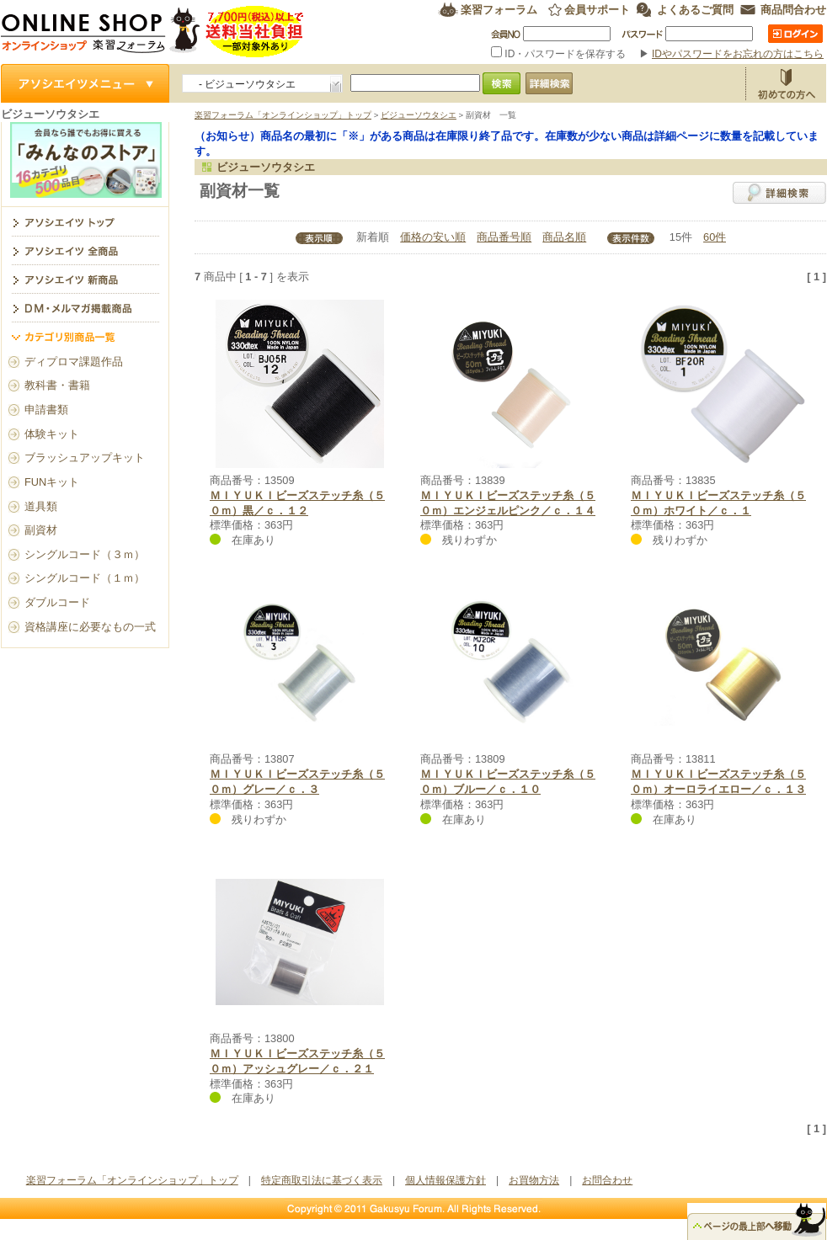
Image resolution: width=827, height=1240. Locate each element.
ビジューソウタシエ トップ (85, 221)
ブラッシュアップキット (84, 457)
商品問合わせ (793, 9)
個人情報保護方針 (445, 1180)
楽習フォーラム (499, 9)
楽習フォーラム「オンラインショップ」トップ (283, 115)
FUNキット (51, 482)
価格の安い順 (433, 237)
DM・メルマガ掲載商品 (85, 307)
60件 (714, 237)
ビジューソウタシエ (418, 115)
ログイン (795, 33)
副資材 (40, 530)
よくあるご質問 (695, 9)
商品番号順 (504, 237)
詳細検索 (779, 193)
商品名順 (564, 237)
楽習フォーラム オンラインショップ (153, 31)
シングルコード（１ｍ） (84, 578)
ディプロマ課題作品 (73, 361)
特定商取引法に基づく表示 (321, 1180)
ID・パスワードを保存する (560, 54)
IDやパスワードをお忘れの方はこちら (738, 54)
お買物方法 (785, 83)
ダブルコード (57, 602)
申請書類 (46, 409)
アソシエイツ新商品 (85, 278)
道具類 (40, 506)
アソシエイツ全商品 (85, 250)
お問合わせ (607, 1180)
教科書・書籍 (57, 385)
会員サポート (597, 9)
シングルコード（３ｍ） (84, 554)
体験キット (51, 434)
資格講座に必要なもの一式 (90, 626)
